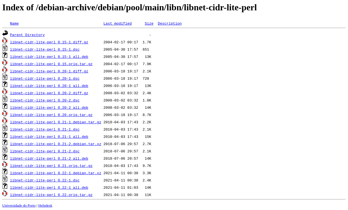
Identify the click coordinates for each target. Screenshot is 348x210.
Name (14, 23)
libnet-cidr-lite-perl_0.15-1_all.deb (49, 56)
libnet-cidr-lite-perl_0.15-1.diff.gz (49, 41)
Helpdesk (45, 205)
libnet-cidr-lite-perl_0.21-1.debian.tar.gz (55, 121)
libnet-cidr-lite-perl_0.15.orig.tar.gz (51, 63)
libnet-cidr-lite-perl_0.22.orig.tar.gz (51, 194)
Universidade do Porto (19, 205)
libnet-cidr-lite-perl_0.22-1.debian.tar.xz (55, 172)
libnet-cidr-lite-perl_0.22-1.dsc (45, 180)
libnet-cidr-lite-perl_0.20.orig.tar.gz (51, 114)
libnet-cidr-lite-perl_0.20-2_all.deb (49, 107)
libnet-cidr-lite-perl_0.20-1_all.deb (49, 85)
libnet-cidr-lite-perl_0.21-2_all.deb (49, 158)
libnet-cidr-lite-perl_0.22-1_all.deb (49, 187)
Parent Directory (27, 34)
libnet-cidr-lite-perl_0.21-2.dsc (45, 151)
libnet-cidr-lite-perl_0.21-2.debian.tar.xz (55, 143)
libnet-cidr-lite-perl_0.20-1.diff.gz (49, 71)
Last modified (117, 23)
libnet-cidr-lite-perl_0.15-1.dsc (45, 49)
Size (149, 23)
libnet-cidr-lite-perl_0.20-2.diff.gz (49, 92)
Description (170, 23)
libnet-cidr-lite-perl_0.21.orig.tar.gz (51, 165)
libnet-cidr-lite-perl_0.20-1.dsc (45, 78)
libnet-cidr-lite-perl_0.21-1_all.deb (49, 136)
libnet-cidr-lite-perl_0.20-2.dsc (45, 100)
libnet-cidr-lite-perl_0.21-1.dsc (45, 129)
